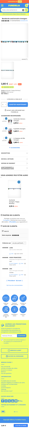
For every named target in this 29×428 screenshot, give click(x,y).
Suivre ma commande (14, 356)
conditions (8, 341)
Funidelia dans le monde (8, 381)
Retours (3, 371)
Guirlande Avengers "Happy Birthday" (14, 201)
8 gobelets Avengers (19, 128)
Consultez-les (24, 20)
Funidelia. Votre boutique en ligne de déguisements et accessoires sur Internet (14, 5)
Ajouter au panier (20, 425)
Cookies (3, 386)
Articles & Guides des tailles (9, 368)
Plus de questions (6, 373)
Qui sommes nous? (6, 391)
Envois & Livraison (6, 370)
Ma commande (5, 366)
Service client (14, 350)
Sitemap (3, 389)
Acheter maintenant (18, 104)
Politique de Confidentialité (9, 384)
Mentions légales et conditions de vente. (13, 382)
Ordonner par (6, 243)
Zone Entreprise (6, 387)
